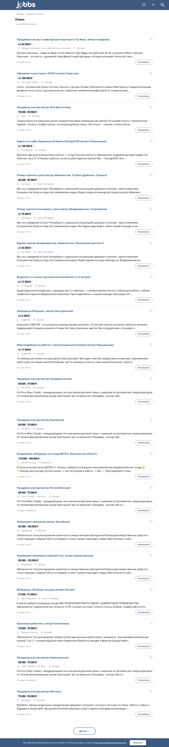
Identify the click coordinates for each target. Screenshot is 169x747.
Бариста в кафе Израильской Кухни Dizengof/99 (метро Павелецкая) (61, 141)
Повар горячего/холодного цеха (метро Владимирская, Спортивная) (62, 209)
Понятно (137, 742)
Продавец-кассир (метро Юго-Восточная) (44, 107)
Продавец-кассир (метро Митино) (39, 691)
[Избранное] (144, 5)
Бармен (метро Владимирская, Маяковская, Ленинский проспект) (60, 243)
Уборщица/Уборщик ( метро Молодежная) (45, 311)
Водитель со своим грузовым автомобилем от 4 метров (53, 277)
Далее (83, 730)
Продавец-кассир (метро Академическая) (44, 378)
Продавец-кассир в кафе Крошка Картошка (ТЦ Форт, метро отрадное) (63, 39)
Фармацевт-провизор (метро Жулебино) (43, 521)
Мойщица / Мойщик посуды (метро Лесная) (46, 589)
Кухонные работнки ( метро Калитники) (43, 623)
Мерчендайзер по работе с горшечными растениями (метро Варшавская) (65, 345)
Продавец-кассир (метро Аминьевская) (43, 657)
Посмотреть (144, 62)
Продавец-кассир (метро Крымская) (40, 420)
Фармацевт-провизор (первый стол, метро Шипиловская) (55, 555)
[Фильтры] (153, 5)
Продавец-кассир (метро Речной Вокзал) (44, 487)
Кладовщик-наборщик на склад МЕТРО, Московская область (57, 453)
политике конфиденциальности (110, 742)
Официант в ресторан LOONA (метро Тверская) (48, 73)
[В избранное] (151, 39)
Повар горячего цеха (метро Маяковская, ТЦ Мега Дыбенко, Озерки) (62, 175)
